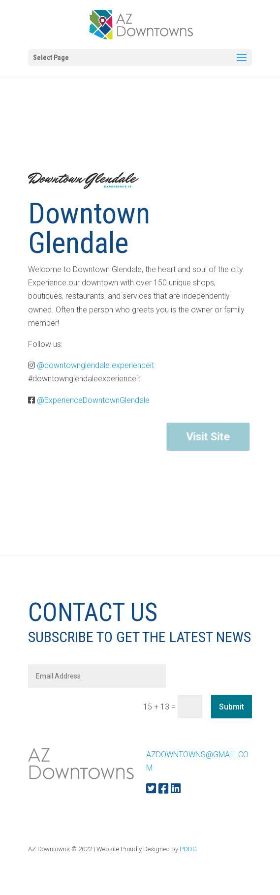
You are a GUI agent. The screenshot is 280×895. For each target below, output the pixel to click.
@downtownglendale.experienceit (95, 365)
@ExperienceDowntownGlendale (94, 400)
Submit (231, 706)
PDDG (188, 849)
